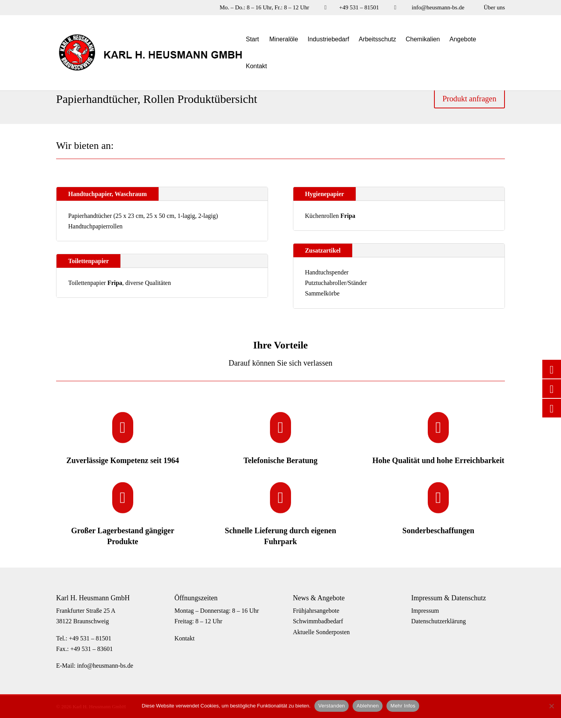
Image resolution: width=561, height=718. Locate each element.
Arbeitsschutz (377, 39)
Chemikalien (423, 39)
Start (252, 39)
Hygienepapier (324, 194)
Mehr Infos (402, 706)
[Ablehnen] (551, 706)
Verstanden (331, 706)
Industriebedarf (328, 39)
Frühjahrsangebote (316, 610)
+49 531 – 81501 (359, 8)
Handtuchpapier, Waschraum (107, 194)
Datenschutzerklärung (438, 621)
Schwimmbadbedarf (318, 621)
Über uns (494, 8)
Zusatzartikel (323, 250)
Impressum (425, 610)
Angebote (463, 39)
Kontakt (256, 66)
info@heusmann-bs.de (438, 8)
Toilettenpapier (88, 261)
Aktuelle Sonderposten (321, 632)
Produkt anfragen (469, 98)
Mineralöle (283, 39)
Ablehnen (367, 706)
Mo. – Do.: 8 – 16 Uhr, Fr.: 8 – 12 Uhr (264, 8)
